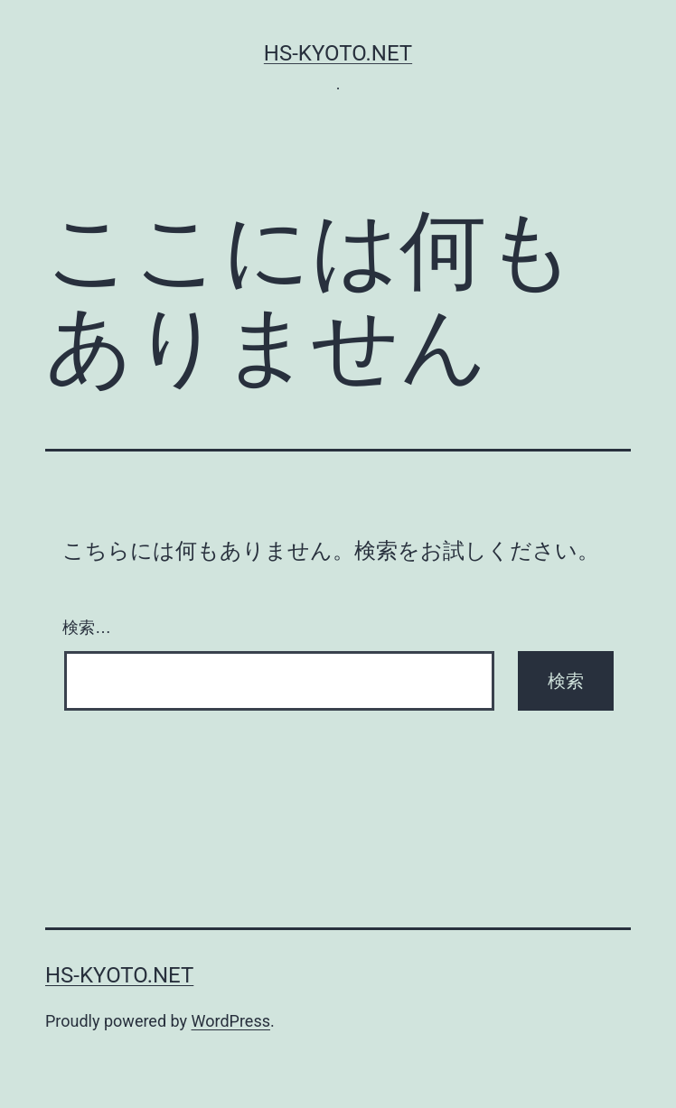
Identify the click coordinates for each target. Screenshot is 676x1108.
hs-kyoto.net (338, 53)
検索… (86, 628)
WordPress (231, 1020)
